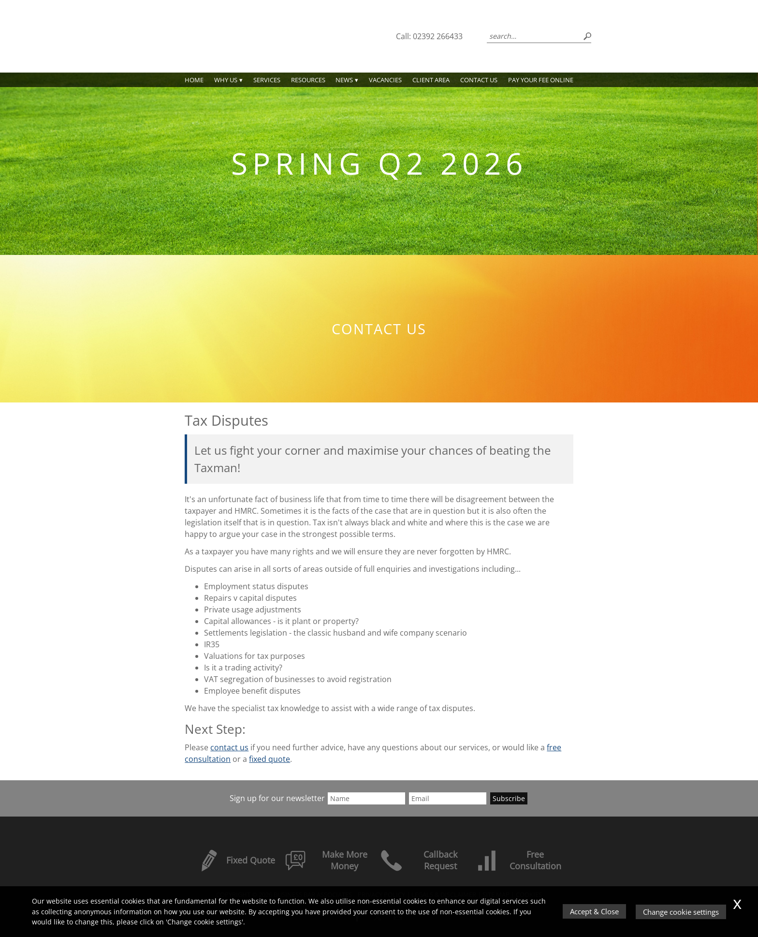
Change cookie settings (681, 912)
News (344, 79)
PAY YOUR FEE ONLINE (540, 79)
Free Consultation (518, 860)
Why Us (225, 79)
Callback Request (418, 860)
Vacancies (385, 79)
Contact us (478, 79)
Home (194, 79)
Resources (308, 79)
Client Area (431, 79)
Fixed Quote (236, 860)
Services (266, 79)
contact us (229, 747)
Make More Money (326, 860)
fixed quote (269, 759)
